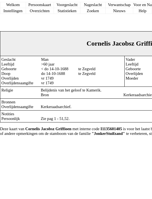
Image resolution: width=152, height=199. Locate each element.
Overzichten (40, 11)
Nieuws (119, 11)
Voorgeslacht (66, 4)
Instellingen (12, 11)
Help (142, 11)
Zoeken (93, 11)
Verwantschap (119, 4)
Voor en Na (142, 4)
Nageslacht (93, 4)
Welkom (13, 4)
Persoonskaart (39, 4)
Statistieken (66, 11)
